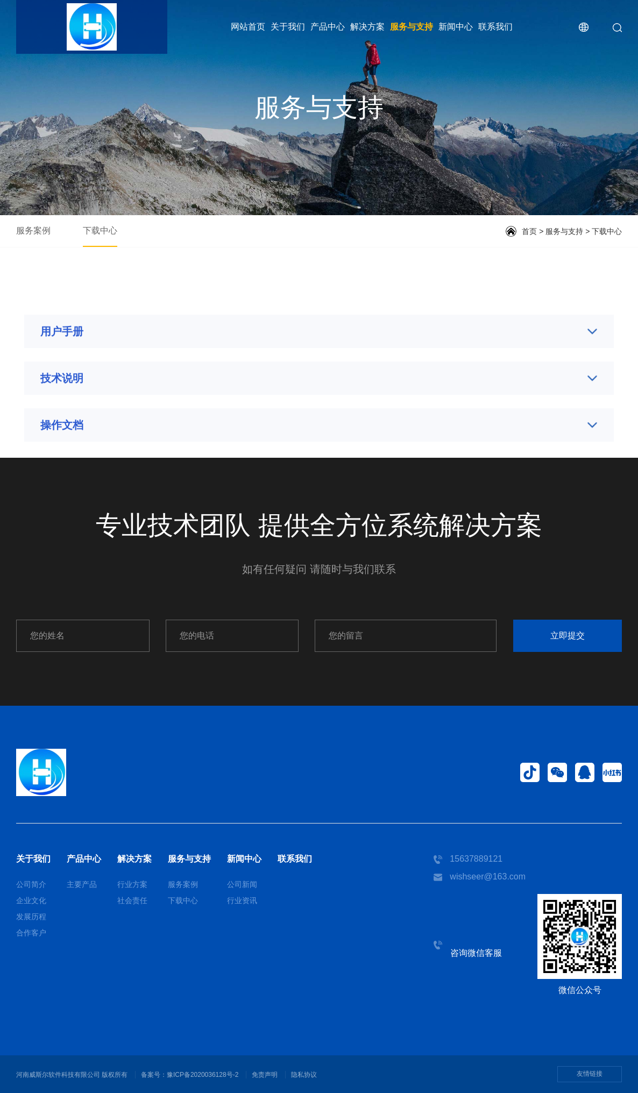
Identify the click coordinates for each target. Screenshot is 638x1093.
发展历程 (31, 916)
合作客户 (31, 932)
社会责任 (132, 900)
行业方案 (132, 884)
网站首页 (248, 26)
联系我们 (495, 26)
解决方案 (367, 26)
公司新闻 (242, 884)
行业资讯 (242, 900)
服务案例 (33, 230)
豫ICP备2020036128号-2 (202, 1074)
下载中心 (100, 230)
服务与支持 (411, 26)
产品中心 (327, 26)
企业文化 (31, 900)
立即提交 (567, 635)
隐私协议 (304, 1074)
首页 (529, 231)
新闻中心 (455, 26)
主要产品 (82, 884)
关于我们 (288, 26)
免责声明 (265, 1074)
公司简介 (31, 884)
